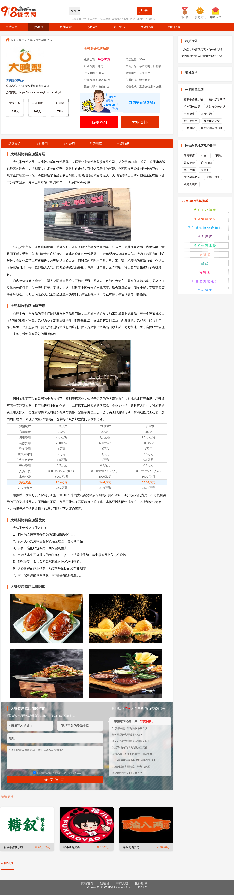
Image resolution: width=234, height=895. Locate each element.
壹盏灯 (205, 169)
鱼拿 (203, 155)
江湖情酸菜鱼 (205, 218)
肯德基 (205, 272)
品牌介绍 (14, 143)
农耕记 (205, 254)
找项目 (38, 27)
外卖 (30, 40)
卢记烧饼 (218, 155)
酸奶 (205, 263)
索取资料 (140, 122)
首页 (13, 40)
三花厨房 (189, 128)
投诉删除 (141, 883)
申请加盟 (123, 143)
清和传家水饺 (205, 245)
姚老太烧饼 (190, 184)
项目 (21, 40)
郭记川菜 (150, 18)
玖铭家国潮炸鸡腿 (212, 128)
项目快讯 (174, 27)
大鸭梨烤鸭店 (44, 40)
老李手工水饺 (90, 18)
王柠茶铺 (76, 18)
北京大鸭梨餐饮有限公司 (34, 85)
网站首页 (11, 27)
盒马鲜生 (205, 290)
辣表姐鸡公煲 (212, 120)
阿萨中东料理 (137, 18)
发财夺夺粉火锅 (215, 106)
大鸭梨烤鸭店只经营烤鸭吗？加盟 (201, 55)
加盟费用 (41, 143)
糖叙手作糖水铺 (13, 847)
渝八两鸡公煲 (131, 847)
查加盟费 (66, 27)
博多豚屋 (205, 236)
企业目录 (120, 27)
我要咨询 (99, 122)
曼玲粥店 (189, 155)
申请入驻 (122, 883)
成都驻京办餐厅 (120, 18)
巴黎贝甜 (189, 113)
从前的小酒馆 (205, 210)
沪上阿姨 (206, 162)
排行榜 (92, 27)
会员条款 (76, 773)
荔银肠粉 (189, 162)
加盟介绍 (68, 143)
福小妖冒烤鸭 (71, 847)
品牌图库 (96, 143)
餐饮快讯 (147, 27)
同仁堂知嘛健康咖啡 (205, 227)
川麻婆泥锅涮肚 (205, 281)
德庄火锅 (189, 169)
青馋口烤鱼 (213, 177)
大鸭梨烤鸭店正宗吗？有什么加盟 (201, 49)
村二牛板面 (190, 120)
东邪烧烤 (206, 113)
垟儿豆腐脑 (104, 18)
